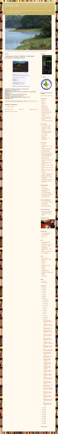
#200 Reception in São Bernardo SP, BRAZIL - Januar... (47, 404)
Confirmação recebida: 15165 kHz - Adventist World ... (47, 371)
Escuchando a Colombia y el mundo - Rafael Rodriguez (47, 155)
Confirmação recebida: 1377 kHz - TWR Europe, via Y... (48, 378)
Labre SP (43, 237)
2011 (43, 421)
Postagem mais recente (9, 109)
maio (44, 312)
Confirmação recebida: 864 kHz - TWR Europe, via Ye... (47, 400)
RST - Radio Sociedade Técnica (47, 251)
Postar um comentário (10, 106)
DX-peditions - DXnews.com (47, 244)
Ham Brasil (44, 267)
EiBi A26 (43, 102)
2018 (43, 409)
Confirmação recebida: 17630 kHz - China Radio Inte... (48, 325)
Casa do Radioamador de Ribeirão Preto (46, 243)
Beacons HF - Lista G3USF (46, 259)
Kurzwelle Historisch (45, 204)
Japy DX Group (44, 235)
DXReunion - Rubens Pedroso (47, 153)
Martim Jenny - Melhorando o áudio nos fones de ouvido (47, 212)
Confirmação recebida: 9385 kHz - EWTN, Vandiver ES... (48, 389)
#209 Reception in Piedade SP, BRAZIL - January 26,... (47, 331)
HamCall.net (44, 269)
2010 (43, 423)
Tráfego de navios (45, 282)
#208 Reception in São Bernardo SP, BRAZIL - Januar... (47, 339)
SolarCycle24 (44, 276)
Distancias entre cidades (46, 127)
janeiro (44, 319)
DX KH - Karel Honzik (46, 151)
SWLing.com (44, 172)
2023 (43, 293)
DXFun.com (44, 262)
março (44, 315)
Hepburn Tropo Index (45, 113)
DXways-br (12, 5)
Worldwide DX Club (45, 196)
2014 (43, 416)
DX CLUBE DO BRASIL (46, 192)
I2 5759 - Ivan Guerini (46, 158)
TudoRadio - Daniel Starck (46, 175)
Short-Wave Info (45, 106)
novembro (45, 301)
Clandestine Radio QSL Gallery (47, 201)
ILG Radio (44, 115)
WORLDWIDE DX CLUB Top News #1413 (47, 329)
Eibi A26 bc (44, 103)
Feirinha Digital (44, 247)
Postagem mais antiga (33, 109)
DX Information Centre (46, 150)
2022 (43, 294)
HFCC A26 (44, 105)
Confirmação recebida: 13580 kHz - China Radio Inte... (48, 343)
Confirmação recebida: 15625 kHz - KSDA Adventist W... (47, 363)
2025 (43, 289)
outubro (44, 303)
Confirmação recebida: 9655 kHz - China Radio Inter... (48, 350)
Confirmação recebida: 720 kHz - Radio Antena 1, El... (47, 335)
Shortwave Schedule (45, 109)
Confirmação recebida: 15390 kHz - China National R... (47, 367)
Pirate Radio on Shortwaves (46, 112)
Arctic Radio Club (45, 188)
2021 (43, 296)
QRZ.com (43, 274)
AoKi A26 (43, 100)
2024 (43, 291)
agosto (44, 306)
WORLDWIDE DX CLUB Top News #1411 (47, 386)
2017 (43, 411)
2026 (43, 287)
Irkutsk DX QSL (45, 203)
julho (44, 308)
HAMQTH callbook (45, 270)
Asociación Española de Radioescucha (46, 191)
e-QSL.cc (43, 263)
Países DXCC (44, 281)
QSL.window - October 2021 (47, 95)
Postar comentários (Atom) (12, 111)
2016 (43, 413)
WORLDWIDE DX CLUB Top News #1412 (47, 357)
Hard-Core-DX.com (45, 157)
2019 (43, 407)
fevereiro (44, 317)
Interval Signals (44, 135)
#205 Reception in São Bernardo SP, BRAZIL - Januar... (47, 353)
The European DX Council (46, 195)
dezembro (45, 299)
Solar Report (44, 139)
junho (44, 310)
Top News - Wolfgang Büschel (47, 174)
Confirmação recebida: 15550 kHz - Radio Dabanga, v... (47, 360)
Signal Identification (45, 138)
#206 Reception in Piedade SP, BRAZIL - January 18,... (47, 347)
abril (44, 313)
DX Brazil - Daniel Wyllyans (47, 148)
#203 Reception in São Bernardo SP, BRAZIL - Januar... (47, 382)
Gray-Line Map (44, 133)
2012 (43, 420)
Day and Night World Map (46, 125)
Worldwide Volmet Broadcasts (47, 120)
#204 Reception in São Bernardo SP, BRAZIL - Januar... (47, 375)
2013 (43, 418)
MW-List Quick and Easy (46, 116)
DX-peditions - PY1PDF (46, 246)
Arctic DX (43, 144)
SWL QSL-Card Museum (46, 206)
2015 (43, 414)
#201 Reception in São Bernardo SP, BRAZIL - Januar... (47, 396)
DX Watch (43, 260)
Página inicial (21, 109)
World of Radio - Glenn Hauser (47, 179)
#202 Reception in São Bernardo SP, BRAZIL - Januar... (47, 392)
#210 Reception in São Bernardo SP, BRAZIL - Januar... (47, 321)
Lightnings (44, 136)
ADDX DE (44, 187)
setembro (44, 305)
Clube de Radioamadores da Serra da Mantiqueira (47, 234)
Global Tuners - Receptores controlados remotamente (46, 132)
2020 (43, 298)
